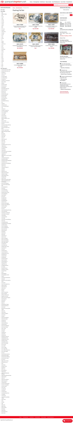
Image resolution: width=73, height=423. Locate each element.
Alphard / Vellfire (4, 14)
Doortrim (3, 123)
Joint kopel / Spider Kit (5, 167)
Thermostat (3, 387)
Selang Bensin (4, 332)
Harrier (3, 34)
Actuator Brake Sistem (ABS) (6, 69)
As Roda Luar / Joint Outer (6, 80)
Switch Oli (3, 378)
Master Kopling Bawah (5, 227)
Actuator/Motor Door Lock (6, 71)
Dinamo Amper (4, 120)
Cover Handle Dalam (5, 111)
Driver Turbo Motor (5, 126)
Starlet (3, 61)
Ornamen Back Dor (5, 251)
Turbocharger (4, 395)
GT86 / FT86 (3, 31)
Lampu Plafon (4, 215)
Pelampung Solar (4, 262)
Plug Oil (3, 276)
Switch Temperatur (5, 380)
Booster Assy (4, 91)
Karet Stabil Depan (4, 189)
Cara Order (63, 1)
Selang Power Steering (5, 336)
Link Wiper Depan (4, 224)
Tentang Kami (36, 1)
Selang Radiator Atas (5, 337)
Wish (2, 65)
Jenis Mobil (3, 11)
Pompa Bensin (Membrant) (6, 277)
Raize (2, 54)
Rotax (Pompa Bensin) (5, 305)
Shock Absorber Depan (5, 358)
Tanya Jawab (48, 1)
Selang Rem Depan (4, 340)
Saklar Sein (3, 310)
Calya (2, 18)
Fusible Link (3, 148)
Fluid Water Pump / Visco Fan (6, 144)
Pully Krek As (4, 288)
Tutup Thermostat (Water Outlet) (6, 398)
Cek (71, 15)
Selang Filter (3, 333)
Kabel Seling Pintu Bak (5, 175)
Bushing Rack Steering (5, 100)
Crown (3, 23)
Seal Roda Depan (4, 324)
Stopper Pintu (4, 371)
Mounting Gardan (4, 245)
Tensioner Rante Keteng (5, 383)
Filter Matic (3, 136)
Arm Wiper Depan (4, 77)
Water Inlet (3, 404)
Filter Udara (3, 141)
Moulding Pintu (4, 243)
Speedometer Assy (5, 362)
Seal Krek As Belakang (5, 317)
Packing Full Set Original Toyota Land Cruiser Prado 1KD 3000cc (35, 46)
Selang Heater (4, 335)
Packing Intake (4, 257)
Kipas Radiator (4, 195)
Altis (2, 15)
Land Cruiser (4, 43)
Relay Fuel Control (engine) (6, 297)
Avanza (3, 16)
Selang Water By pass (5, 341)
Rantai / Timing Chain (5, 292)
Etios (2, 27)
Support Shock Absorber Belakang (5, 374)
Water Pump (3, 406)
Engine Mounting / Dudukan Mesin (6, 132)
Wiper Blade (3, 410)
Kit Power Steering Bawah (6, 204)
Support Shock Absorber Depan (6, 375)
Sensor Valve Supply (5, 351)
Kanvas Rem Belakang (5, 183)
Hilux (2, 37)
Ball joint (3, 83)
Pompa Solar (3, 282)
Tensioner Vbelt (4, 386)
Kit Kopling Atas (4, 199)
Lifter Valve (3, 220)
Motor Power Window (5, 241)
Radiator (3, 290)
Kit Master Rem (4, 201)
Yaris (2, 66)
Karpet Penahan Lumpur (5, 192)
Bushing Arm (4, 99)
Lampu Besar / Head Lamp (6, 212)
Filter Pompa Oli (4, 139)
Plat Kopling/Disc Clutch (5, 274)
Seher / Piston (4, 328)
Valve (2, 400)
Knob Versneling (4, 205)
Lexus (2, 45)
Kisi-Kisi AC (3, 196)
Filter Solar (3, 140)
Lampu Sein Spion (4, 216)
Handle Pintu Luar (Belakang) (6, 163)
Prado (2, 50)
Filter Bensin (4, 135)
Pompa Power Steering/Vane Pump (6, 281)
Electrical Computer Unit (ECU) (5, 128)
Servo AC (3, 352)
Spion (2, 363)
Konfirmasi (42, 1)
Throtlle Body (4, 388)
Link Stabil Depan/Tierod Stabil (6, 223)
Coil (2, 107)
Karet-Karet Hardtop (5, 191)
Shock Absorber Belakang (6, 356)
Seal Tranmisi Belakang (5, 325)
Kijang (2, 41)
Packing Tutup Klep (4, 258)
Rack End (3, 289)
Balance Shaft (4, 81)
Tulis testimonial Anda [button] (64, 91)
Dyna (2, 26)
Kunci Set (3, 208)
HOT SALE (3, 9)
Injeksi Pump (4, 165)
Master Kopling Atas (5, 226)
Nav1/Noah (3, 49)
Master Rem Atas (4, 228)
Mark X (3, 47)
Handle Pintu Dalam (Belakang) (6, 160)
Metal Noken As (4, 235)
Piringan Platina (4, 270)
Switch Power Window (5, 379)
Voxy (2, 64)
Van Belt (3, 402)
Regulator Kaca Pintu (5, 296)
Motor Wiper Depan (5, 242)
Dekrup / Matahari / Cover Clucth (6, 119)
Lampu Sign (3, 218)
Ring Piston (3, 301)
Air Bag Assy (3, 72)
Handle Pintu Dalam (5, 159)
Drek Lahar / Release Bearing (6, 124)
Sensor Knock (4, 344)
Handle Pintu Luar (4, 161)
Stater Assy (3, 368)
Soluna (3, 60)
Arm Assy (3, 75)
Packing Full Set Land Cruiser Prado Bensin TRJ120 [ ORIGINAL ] (19, 27)
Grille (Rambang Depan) (5, 157)
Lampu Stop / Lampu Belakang (6, 219)
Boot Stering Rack (4, 95)
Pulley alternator (4, 286)
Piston (3, 272)
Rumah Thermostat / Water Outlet (6, 309)
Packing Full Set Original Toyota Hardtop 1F (20, 66)
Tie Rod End (3, 390)
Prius (2, 53)
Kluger (3, 42)
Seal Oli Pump (4, 321)
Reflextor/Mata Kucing (5, 294)
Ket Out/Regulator (4, 193)
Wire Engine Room (4, 411)
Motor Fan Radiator (5, 238)
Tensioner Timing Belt (5, 384)
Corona (3, 22)
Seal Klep (3, 316)
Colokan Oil (3, 108)
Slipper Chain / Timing (5, 360)
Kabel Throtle (4, 178)
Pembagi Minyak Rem (5, 265)
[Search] (61, 5)
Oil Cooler (3, 249)
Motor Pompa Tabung (5, 239)
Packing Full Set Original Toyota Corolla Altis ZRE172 (51, 27)
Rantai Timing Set (4, 293)
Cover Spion (3, 114)
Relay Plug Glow (4, 298)
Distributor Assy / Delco (5, 122)
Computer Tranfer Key (5, 110)
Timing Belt (3, 394)
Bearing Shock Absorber (5, 88)
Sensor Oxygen (4, 347)
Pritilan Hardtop (4, 285)
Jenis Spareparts (4, 68)
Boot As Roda (4, 92)
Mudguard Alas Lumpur (5, 246)
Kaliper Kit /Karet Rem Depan (6, 179)
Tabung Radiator (4, 382)
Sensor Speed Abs (4, 348)
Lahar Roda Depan (4, 211)
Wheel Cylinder (4, 407)
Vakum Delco (4, 399)
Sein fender (3, 329)
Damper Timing (4, 117)
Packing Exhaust (4, 254)
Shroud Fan (3, 359)
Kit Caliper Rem (4, 197)
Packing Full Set (4, 255)
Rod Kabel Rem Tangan (5, 304)
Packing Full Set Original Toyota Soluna (51, 46)
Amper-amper (4, 73)
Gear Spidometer (4, 152)
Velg (2, 403)
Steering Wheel (4, 370)
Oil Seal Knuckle (4, 250)
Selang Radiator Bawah (5, 339)
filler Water (3, 133)
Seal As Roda (4, 312)
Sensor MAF (3, 345)
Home (31, 1)
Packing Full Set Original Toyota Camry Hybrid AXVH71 (20, 46)
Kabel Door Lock (4, 171)
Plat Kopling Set (4, 273)
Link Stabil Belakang (5, 222)
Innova (3, 38)
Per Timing (3, 266)
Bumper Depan (4, 96)
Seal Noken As (4, 320)
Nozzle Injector (4, 247)
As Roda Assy (4, 79)
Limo (2, 46)
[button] (68, 421)
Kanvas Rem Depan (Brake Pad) (6, 185)
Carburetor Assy (4, 104)
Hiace (2, 35)
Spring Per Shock (4, 366)
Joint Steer (3, 168)
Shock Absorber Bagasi (5, 355)
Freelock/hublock (4, 147)
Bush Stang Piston (4, 98)
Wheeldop (3, 408)
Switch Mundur (4, 376)
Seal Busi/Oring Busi (5, 313)
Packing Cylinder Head (5, 253)
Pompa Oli (3, 278)
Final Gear (3, 143)
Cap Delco (3, 103)
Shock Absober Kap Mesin (6, 354)
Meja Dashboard (4, 230)
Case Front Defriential (5, 106)
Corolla (3, 20)
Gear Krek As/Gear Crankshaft (6, 151)
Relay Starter (4, 300)
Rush (2, 57)
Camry (3, 19)
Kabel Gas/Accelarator (5, 172)
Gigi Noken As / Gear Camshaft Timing (6, 156)
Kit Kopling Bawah (4, 200)
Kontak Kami (69, 1)
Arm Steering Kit (4, 76)
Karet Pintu (3, 188)
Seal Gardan (3, 314)
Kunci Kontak (4, 207)
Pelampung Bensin (4, 261)
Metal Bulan (3, 231)
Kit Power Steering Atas (5, 203)
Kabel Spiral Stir (4, 176)
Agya (2, 12)
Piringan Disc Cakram (5, 269)
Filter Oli (3, 137)
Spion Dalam (3, 364)
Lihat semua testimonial (64, 92)
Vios (2, 62)
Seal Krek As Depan (5, 318)
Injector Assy (4, 164)
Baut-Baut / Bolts (4, 84)
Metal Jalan (3, 234)
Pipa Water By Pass (4, 268)
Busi (2, 102)
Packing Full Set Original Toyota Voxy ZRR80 (35, 27)
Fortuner (3, 30)
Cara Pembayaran (56, 1)
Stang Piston (3, 367)
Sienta (2, 58)
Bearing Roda (4, 87)
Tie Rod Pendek (4, 391)
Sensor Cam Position (5, 343)
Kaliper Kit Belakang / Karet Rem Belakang (6, 181)
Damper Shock (4, 115)
